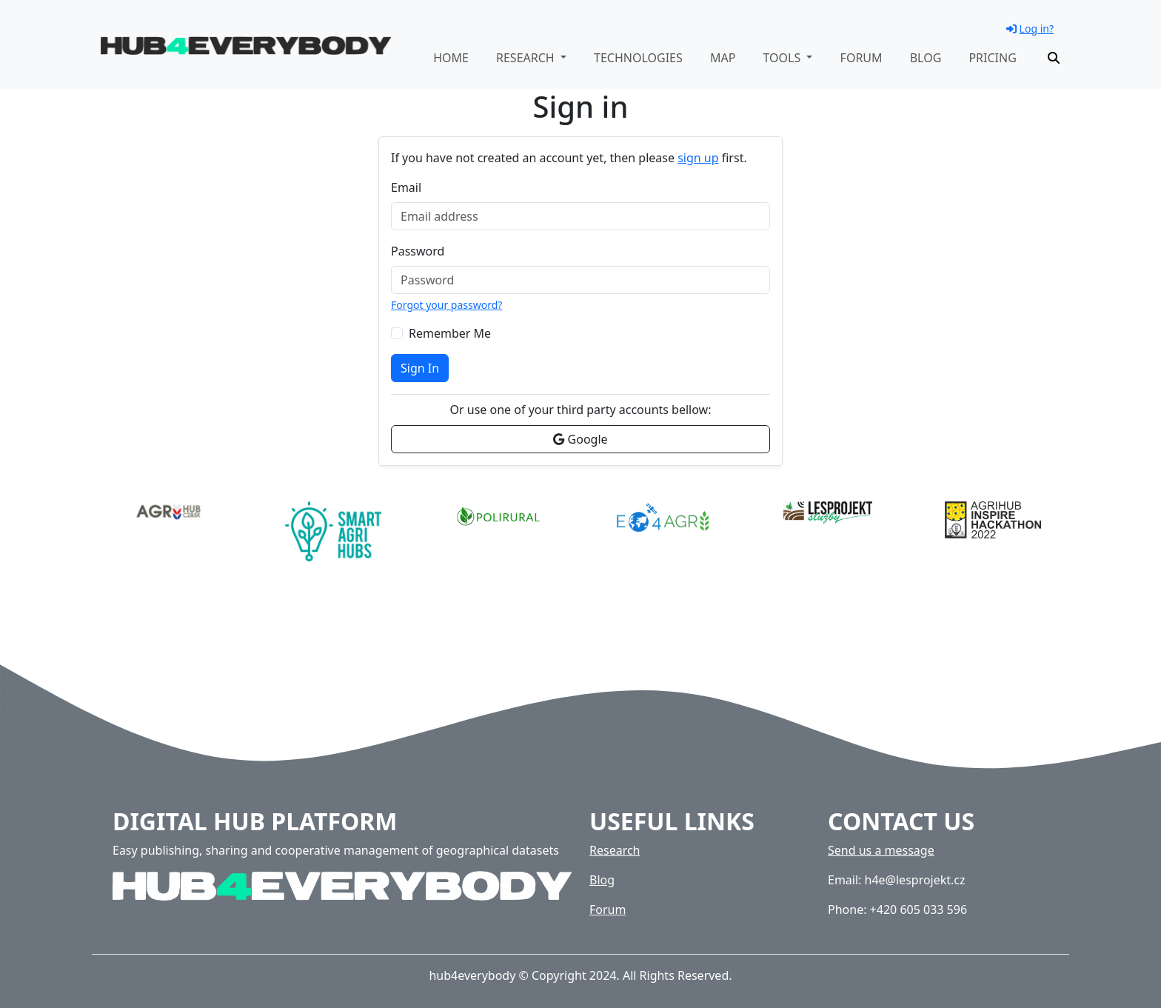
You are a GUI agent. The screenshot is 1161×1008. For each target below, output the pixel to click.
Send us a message (881, 850)
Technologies (638, 58)
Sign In (420, 368)
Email (406, 187)
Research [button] (527, 58)
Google (580, 439)
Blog (926, 58)
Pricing (992, 58)
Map (722, 58)
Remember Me (450, 333)
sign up (697, 158)
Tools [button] (783, 58)
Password (417, 251)
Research (614, 850)
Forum (861, 58)
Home (451, 58)
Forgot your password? (446, 305)
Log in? (1030, 28)
